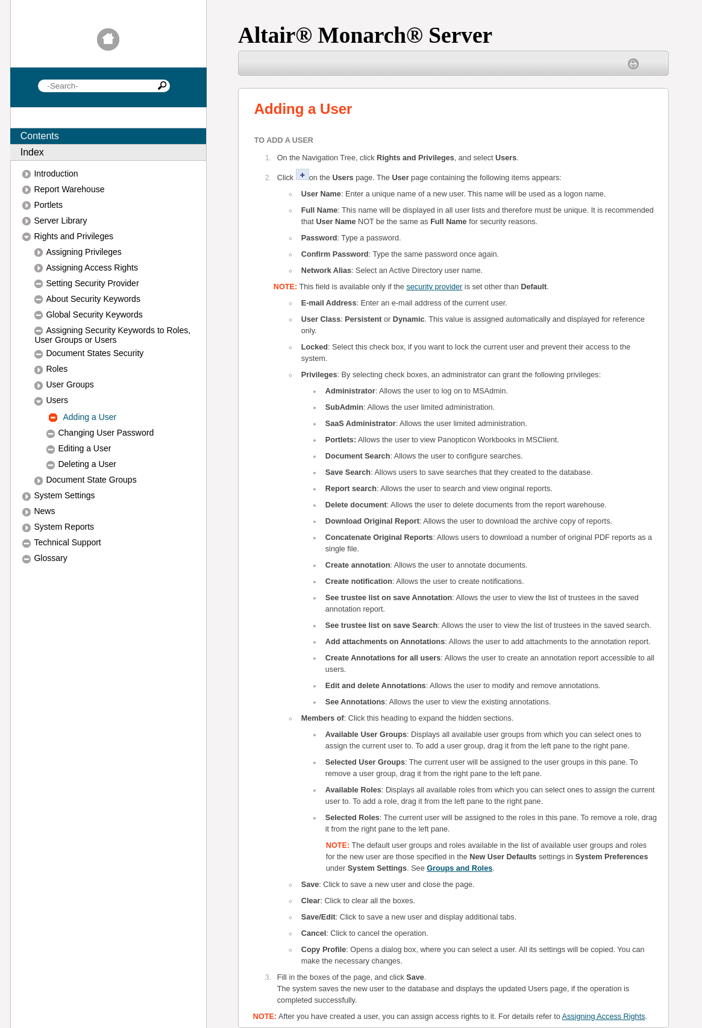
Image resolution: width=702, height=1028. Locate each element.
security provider (434, 287)
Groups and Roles (459, 868)
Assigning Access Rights (603, 1016)
